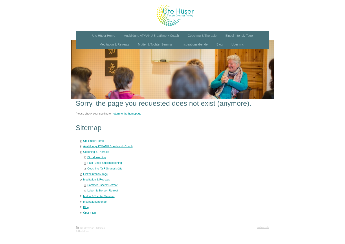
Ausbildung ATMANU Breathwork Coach (107, 146)
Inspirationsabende (94, 201)
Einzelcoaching (96, 157)
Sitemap (100, 228)
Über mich (89, 212)
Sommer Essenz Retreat (102, 185)
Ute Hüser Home (93, 140)
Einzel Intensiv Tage (95, 174)
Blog (86, 207)
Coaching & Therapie (96, 151)
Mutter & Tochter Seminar (99, 196)
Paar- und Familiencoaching (104, 162)
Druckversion (85, 228)
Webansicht (263, 227)
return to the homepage (126, 113)
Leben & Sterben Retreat (102, 190)
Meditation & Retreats (96, 179)
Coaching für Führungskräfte (105, 168)
